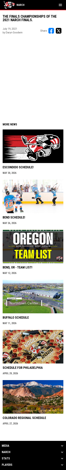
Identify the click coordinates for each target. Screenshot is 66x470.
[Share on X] (58, 31)
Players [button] (7, 464)
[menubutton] (60, 5)
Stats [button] (6, 458)
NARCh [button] (6, 452)
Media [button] (5, 445)
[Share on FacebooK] (51, 31)
